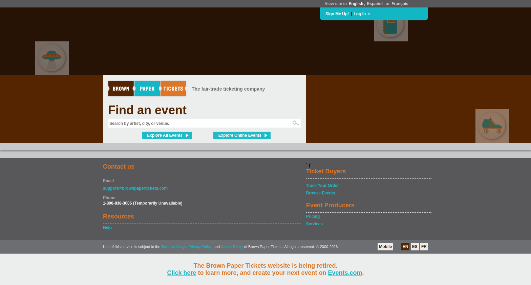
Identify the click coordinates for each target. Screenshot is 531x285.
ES (415, 246)
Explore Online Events (239, 135)
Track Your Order (322, 185)
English (355, 3)
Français (399, 3)
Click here (181, 272)
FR (424, 246)
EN (405, 246)
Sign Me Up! (337, 14)
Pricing (313, 216)
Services (314, 224)
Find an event (147, 110)
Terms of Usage (173, 247)
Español (375, 3)
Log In (360, 14)
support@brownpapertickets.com (135, 188)
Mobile (385, 246)
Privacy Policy (200, 247)
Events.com (345, 272)
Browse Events (320, 193)
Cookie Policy (232, 247)
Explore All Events (165, 135)
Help (107, 227)
